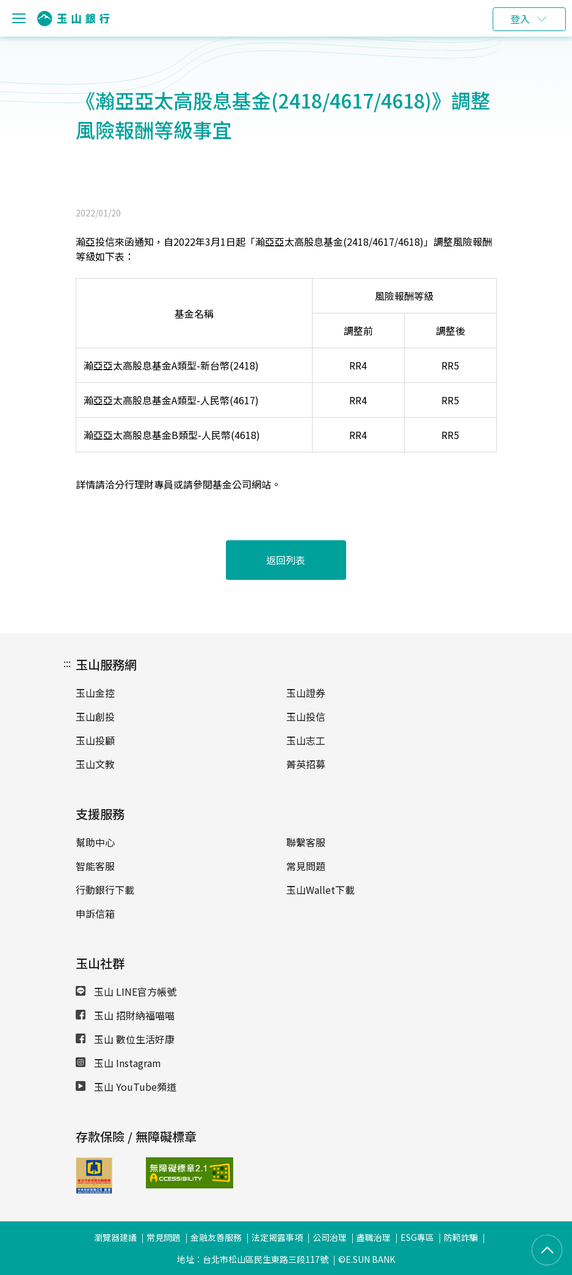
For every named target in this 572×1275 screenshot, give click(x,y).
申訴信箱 (95, 913)
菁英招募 (305, 764)
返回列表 (286, 559)
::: (67, 662)
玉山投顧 (95, 740)
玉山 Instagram (118, 1062)
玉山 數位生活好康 (125, 1039)
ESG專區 (417, 1237)
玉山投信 (305, 716)
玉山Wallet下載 (320, 889)
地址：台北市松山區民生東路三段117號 (252, 1259)
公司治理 (330, 1237)
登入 (520, 19)
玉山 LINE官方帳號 (126, 991)
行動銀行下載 (105, 889)
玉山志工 (305, 740)
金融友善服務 (216, 1237)
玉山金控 (95, 692)
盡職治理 (374, 1237)
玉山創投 (95, 716)
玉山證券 (305, 692)
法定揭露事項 (277, 1237)
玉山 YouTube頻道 (126, 1086)
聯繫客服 (305, 842)
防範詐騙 (461, 1237)
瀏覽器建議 (115, 1237)
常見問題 (305, 866)
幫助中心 (95, 842)
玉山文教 (95, 764)
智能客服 (95, 866)
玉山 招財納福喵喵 (125, 1015)
